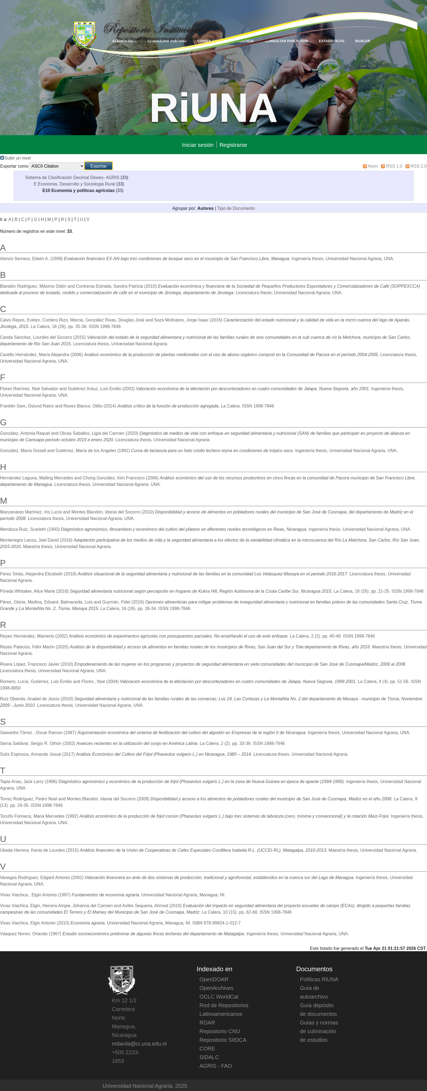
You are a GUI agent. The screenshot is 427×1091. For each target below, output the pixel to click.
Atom (373, 166)
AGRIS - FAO (215, 1065)
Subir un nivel (18, 158)
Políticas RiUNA (319, 979)
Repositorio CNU (219, 1031)
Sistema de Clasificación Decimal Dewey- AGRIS (72, 177)
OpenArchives (216, 987)
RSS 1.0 (394, 166)
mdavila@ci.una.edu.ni (139, 1043)
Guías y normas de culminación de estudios (319, 1031)
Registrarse (233, 144)
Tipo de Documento (236, 208)
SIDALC (209, 1057)
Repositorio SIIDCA (222, 1039)
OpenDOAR (213, 979)
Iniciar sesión (198, 144)
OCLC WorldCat (218, 996)
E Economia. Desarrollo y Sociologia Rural (74, 184)
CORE (207, 1048)
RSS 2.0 (419, 166)
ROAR (207, 1022)
